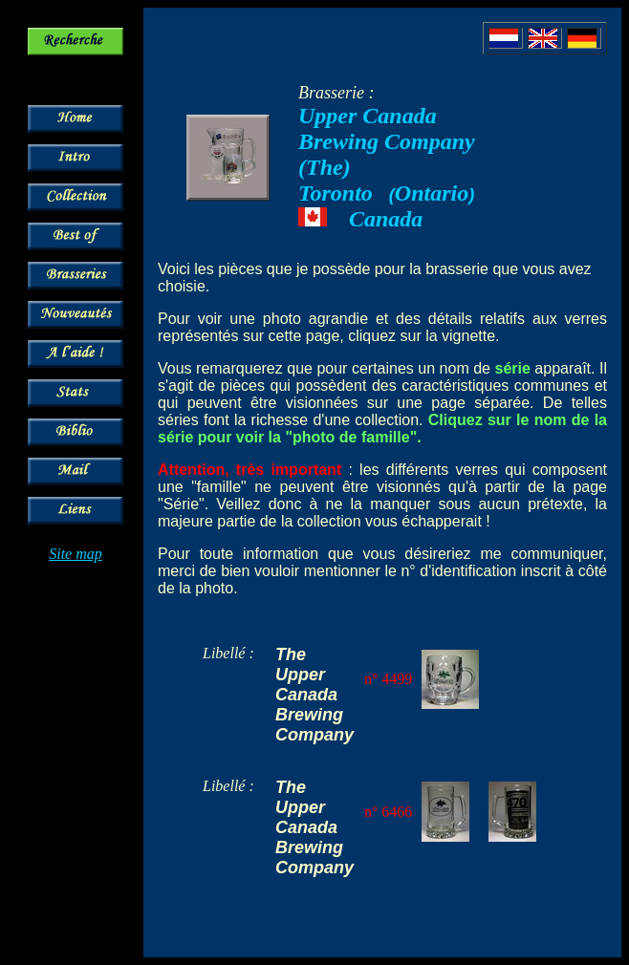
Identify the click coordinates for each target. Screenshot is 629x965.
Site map (75, 554)
